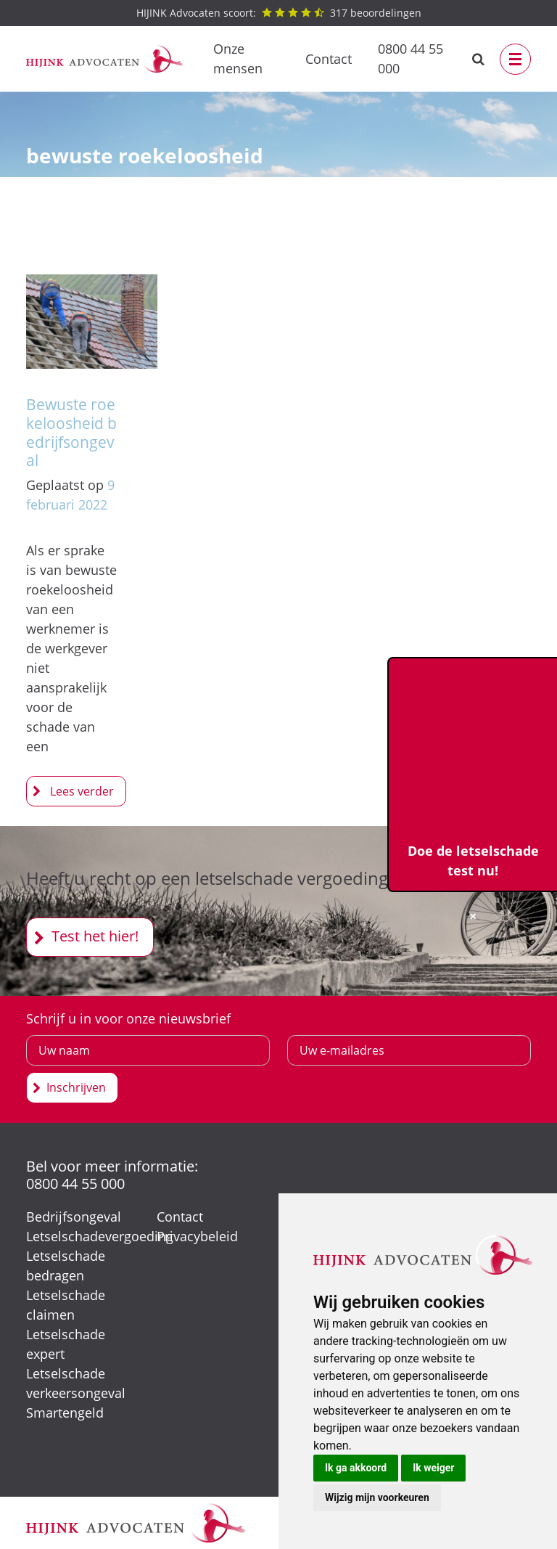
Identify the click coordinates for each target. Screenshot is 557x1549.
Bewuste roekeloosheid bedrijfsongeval (71, 431)
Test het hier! (95, 936)
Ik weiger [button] (433, 1468)
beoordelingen (278, 13)
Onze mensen (238, 58)
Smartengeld (65, 1412)
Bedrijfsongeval (73, 1216)
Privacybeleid (197, 1236)
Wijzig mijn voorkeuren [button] (377, 1497)
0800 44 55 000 (410, 58)
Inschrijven (76, 1087)
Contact (328, 59)
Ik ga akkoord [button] (356, 1468)
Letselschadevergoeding (99, 1236)
